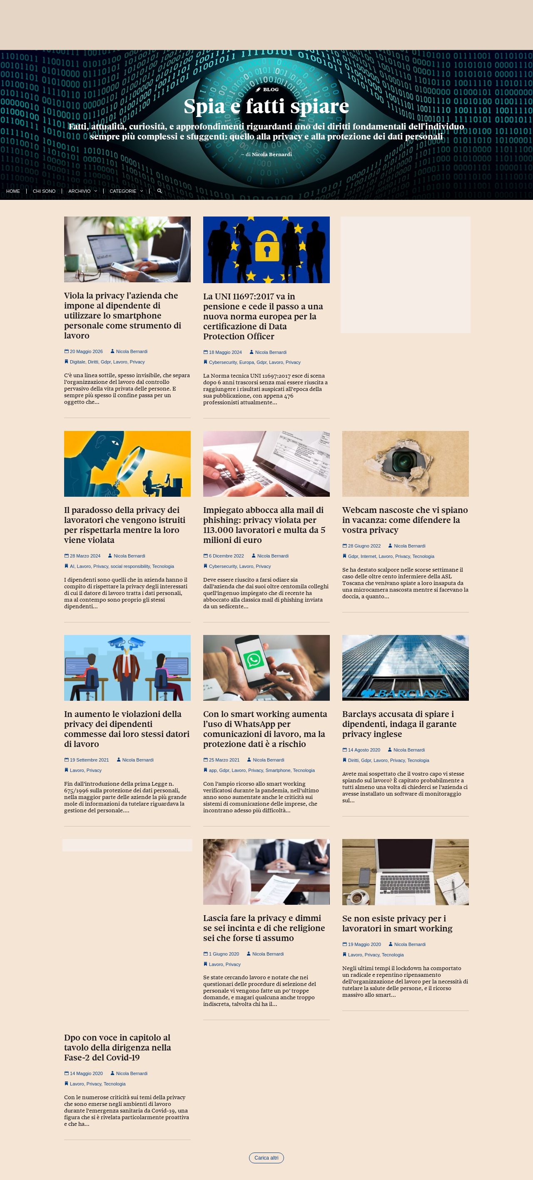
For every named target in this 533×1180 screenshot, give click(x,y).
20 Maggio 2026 (83, 351)
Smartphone (278, 770)
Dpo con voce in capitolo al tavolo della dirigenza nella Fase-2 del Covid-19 (117, 1047)
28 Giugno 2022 (361, 545)
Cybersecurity (223, 362)
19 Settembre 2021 (86, 759)
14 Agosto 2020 (361, 749)
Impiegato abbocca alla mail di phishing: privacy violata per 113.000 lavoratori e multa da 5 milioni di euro (264, 525)
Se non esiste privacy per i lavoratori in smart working (397, 923)
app (213, 770)
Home (13, 191)
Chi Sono (44, 191)
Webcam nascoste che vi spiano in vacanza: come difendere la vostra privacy (405, 520)
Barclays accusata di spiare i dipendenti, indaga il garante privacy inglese (399, 724)
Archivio (79, 191)
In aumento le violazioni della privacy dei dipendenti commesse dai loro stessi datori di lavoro (126, 729)
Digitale (77, 361)
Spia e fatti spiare (266, 106)
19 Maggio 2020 (361, 944)
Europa (246, 362)
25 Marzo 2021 (221, 759)
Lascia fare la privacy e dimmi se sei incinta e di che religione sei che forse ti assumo (264, 928)
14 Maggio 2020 (83, 1073)
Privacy (137, 361)
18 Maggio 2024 (222, 352)
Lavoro (120, 361)
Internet (368, 556)
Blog (267, 89)
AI (72, 566)
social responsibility (130, 566)
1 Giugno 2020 (221, 953)
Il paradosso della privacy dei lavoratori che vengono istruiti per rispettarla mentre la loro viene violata (124, 525)
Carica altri (266, 1158)
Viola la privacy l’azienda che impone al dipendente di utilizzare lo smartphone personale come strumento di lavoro (122, 315)
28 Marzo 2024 (82, 555)
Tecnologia (163, 566)
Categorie (123, 191)
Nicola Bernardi (272, 154)
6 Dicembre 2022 (223, 555)
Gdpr (106, 361)
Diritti (93, 361)
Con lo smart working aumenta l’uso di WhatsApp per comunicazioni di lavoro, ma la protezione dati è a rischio (265, 729)
